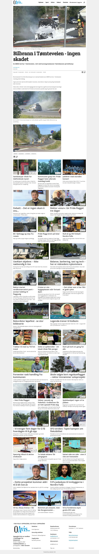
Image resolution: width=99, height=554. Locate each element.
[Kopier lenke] (85, 72)
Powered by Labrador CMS (49, 552)
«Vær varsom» (25, 545)
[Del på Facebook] (82, 72)
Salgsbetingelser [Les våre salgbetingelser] (73, 540)
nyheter (34, 153)
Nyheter (41, 2)
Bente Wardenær (73, 535)
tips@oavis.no (54, 536)
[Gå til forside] (17, 2)
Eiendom (65, 2)
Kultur (53, 2)
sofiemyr (27, 153)
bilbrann (21, 153)
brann (15, 153)
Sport (47, 2)
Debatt (59, 2)
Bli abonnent (73, 2)
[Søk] (84, 2)
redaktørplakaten (18, 544)
